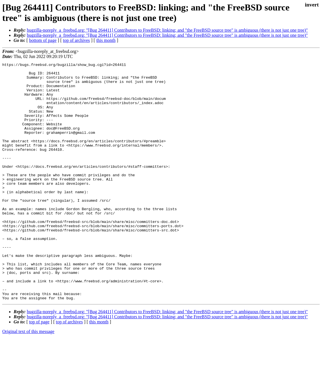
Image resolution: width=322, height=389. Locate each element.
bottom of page (43, 40)
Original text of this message (28, 379)
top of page (39, 369)
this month (106, 40)
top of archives (76, 40)
